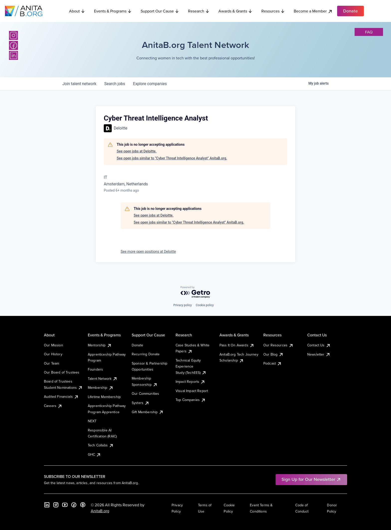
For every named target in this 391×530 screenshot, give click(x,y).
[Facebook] (13, 45)
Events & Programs (113, 11)
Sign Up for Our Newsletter (311, 479)
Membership (100, 387)
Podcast (272, 363)
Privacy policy (182, 305)
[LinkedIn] (13, 55)
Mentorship (100, 345)
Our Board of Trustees (61, 372)
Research (198, 11)
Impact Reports (190, 381)
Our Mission (53, 345)
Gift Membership (148, 411)
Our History (53, 354)
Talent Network (102, 378)
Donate (137, 345)
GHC (94, 454)
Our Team (51, 363)
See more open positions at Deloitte (148, 252)
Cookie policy (205, 305)
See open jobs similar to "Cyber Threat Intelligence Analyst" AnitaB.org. (172, 158)
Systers (140, 402)
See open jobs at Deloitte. (137, 151)
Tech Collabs (101, 445)
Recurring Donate (146, 354)
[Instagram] (13, 35)
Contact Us (319, 345)
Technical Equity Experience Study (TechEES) (191, 366)
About (77, 11)
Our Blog (273, 354)
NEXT (92, 420)
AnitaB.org (100, 511)
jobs (114, 83)
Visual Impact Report (192, 390)
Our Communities (145, 393)
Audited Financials (61, 396)
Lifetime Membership (104, 396)
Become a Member (313, 11)
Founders (95, 369)
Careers (53, 405)
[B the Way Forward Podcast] (83, 505)
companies (150, 83)
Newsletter (318, 354)
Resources (273, 11)
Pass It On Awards (236, 345)
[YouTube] (65, 505)
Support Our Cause (160, 11)
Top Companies (191, 399)
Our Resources (278, 345)
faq (369, 32)
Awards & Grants (235, 11)
